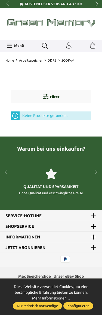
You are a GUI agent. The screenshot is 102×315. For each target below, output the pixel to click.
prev (8, 4)
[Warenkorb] (93, 46)
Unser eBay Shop (69, 276)
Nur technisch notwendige (37, 306)
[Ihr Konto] (69, 46)
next (95, 4)
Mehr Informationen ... (51, 298)
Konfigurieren (78, 306)
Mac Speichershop (34, 276)
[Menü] (15, 46)
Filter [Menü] (51, 96)
